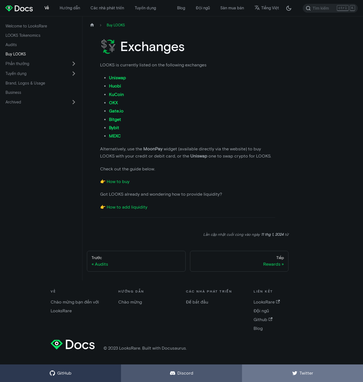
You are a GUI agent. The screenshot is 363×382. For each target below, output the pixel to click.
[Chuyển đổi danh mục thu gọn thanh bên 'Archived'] (74, 102)
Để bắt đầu (197, 302)
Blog (181, 7)
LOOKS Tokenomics (23, 35)
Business (13, 92)
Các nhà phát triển (107, 7)
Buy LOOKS (16, 54)
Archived (13, 102)
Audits (11, 44)
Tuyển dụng (145, 7)
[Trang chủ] (92, 25)
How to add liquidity (127, 207)
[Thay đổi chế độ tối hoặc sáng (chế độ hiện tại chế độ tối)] (288, 8)
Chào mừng (130, 302)
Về (47, 7)
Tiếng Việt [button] (266, 7)
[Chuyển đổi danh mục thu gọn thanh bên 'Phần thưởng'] (74, 63)
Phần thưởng (17, 63)
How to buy (118, 181)
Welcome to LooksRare (26, 26)
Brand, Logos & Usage (25, 83)
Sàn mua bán (232, 7)
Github (263, 319)
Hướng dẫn (70, 7)
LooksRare (267, 302)
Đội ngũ (203, 7)
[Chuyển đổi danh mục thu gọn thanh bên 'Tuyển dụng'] (74, 73)
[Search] (330, 8)
